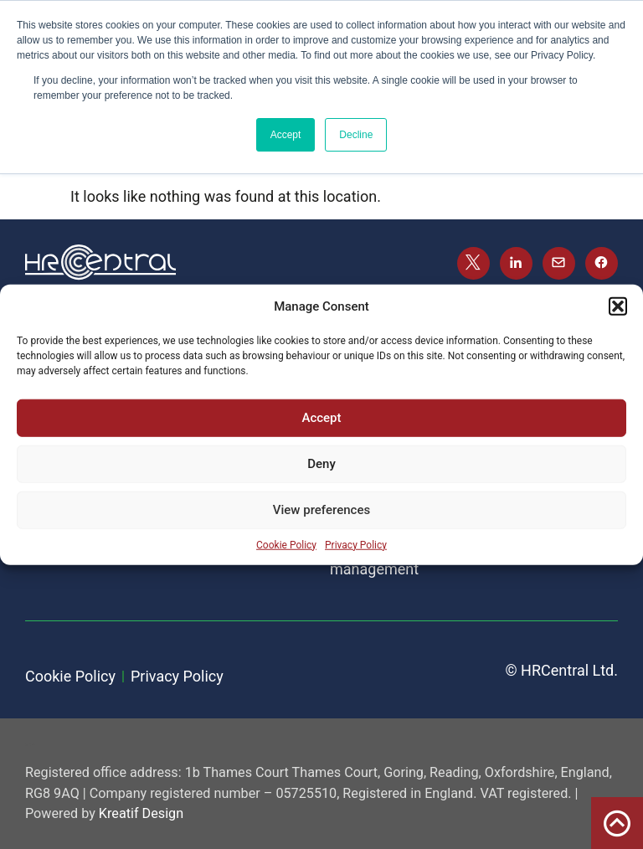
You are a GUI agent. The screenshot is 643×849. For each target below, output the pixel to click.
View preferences (321, 509)
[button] (618, 306)
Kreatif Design (141, 813)
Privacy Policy (356, 544)
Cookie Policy (286, 544)
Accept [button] (285, 135)
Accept (321, 417)
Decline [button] (356, 135)
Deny (321, 463)
